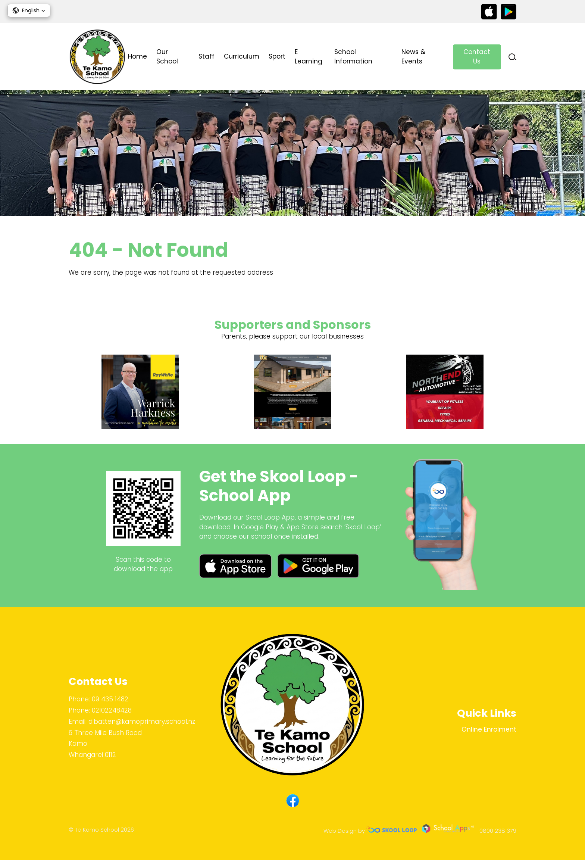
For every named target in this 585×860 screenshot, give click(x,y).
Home (137, 56)
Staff (206, 56)
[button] (29, 10)
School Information (353, 56)
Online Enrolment (489, 729)
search (512, 57)
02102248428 (112, 710)
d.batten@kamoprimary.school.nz (141, 721)
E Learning (308, 56)
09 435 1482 (110, 699)
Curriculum (241, 56)
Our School (167, 56)
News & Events (413, 56)
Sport (277, 56)
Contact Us (476, 56)
